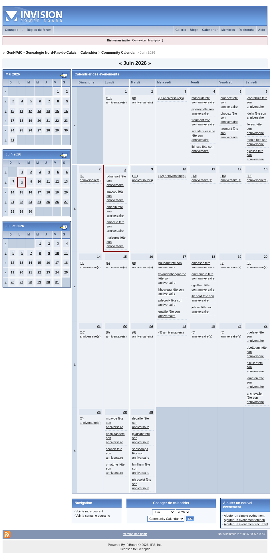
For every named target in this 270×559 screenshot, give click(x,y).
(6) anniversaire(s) (171, 98)
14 (48, 111)
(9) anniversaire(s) (171, 332)
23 (66, 120)
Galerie (181, 29)
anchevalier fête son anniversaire (255, 398)
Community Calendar (118, 53)
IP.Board (131, 544)
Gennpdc (11, 29)
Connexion (139, 40)
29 (57, 130)
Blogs (194, 29)
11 (21, 111)
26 (30, 130)
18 (21, 120)
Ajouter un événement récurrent (246, 524)
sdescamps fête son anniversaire (140, 453)
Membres (228, 29)
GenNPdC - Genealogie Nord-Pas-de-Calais (41, 53)
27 (39, 130)
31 (12, 139)
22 (57, 120)
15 (57, 111)
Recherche (247, 29)
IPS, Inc (155, 544)
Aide (261, 29)
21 (48, 120)
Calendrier (209, 29)
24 (12, 130)
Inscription (154, 40)
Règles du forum (39, 29)
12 (30, 111)
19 (30, 120)
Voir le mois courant (89, 511)
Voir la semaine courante (93, 515)
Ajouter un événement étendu (244, 520)
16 (66, 111)
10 (12, 111)
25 (21, 130)
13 (39, 111)
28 (48, 130)
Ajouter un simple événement (244, 515)
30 (66, 130)
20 (39, 120)
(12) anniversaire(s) (172, 175)
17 (12, 120)
